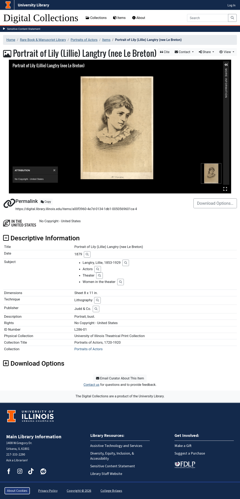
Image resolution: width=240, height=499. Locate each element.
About (138, 18)
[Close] (54, 170)
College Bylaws (111, 491)
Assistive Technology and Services (116, 445)
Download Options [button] (33, 363)
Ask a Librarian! (17, 460)
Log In (231, 5)
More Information (226, 70)
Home (10, 40)
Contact (183, 52)
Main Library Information (33, 436)
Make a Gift (183, 445)
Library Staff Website (106, 473)
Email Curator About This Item (120, 378)
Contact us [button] (92, 385)
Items (119, 18)
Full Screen (225, 189)
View (225, 52)
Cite (165, 52)
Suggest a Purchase (189, 453)
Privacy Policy (47, 491)
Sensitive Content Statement (23, 28)
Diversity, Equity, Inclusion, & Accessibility (112, 456)
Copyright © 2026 (79, 491)
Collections (96, 18)
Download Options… (215, 203)
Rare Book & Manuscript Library (43, 40)
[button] (226, 65)
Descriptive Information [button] (41, 238)
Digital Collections (40, 17)
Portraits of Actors (84, 40)
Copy (46, 201)
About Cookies (17, 491)
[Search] (207, 18)
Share (205, 52)
